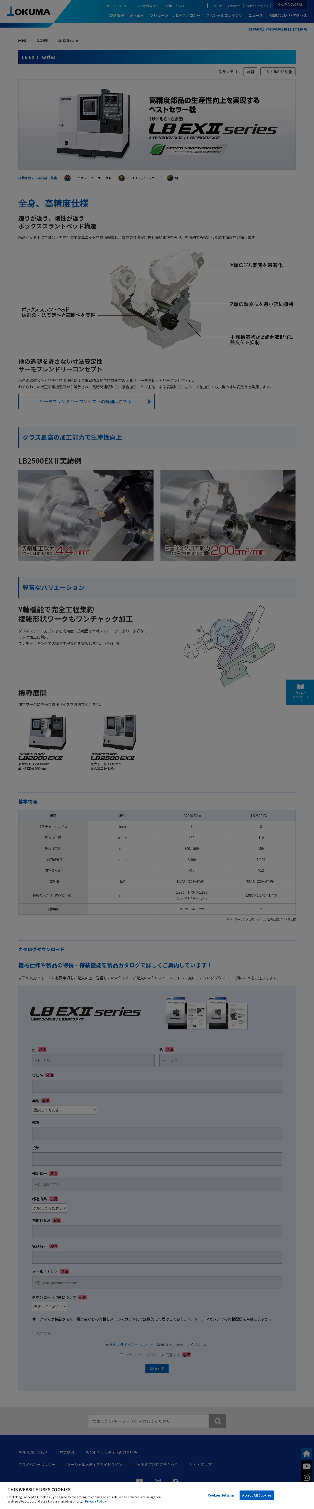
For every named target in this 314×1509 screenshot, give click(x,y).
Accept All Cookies (256, 1495)
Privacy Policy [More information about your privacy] (95, 1501)
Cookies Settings (221, 1495)
